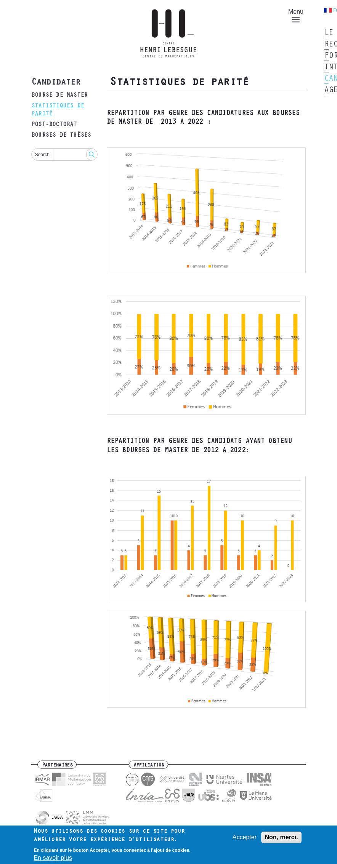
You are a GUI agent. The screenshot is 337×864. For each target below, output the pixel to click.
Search (42, 154)
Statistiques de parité (57, 110)
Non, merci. (281, 840)
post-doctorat (54, 125)
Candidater (55, 83)
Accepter (245, 840)
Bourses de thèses (61, 136)
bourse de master (59, 96)
